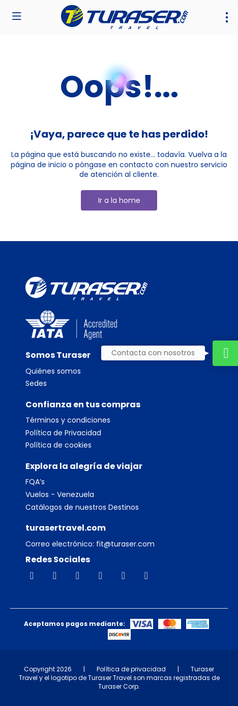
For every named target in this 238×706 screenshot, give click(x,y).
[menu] (227, 17)
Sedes (36, 383)
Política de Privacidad (63, 433)
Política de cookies (58, 445)
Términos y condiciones (67, 420)
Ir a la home (119, 200)
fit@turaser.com (124, 544)
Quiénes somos (53, 371)
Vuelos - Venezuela (59, 495)
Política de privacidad (131, 669)
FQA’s (35, 482)
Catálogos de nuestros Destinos (82, 507)
